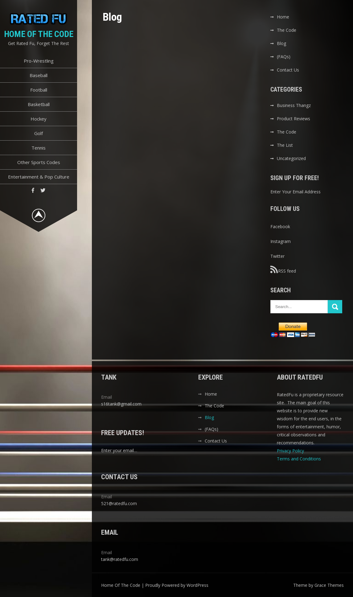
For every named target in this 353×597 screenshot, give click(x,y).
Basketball (39, 104)
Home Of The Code (38, 34)
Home (283, 17)
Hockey (39, 119)
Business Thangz (294, 105)
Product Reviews (293, 118)
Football (38, 90)
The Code (286, 30)
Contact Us (288, 70)
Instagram (280, 241)
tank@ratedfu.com (119, 559)
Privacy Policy (291, 451)
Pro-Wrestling (39, 61)
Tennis (38, 148)
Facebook (280, 226)
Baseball (38, 75)
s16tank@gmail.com (121, 404)
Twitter (277, 256)
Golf (38, 133)
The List (285, 145)
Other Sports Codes (38, 162)
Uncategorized (291, 158)
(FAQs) (283, 57)
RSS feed (283, 269)
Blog (281, 43)
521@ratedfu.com (119, 503)
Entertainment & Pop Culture (38, 177)
